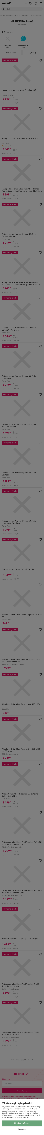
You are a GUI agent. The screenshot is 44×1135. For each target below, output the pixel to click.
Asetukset (22, 1129)
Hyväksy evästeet (22, 1123)
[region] (22, 1117)
